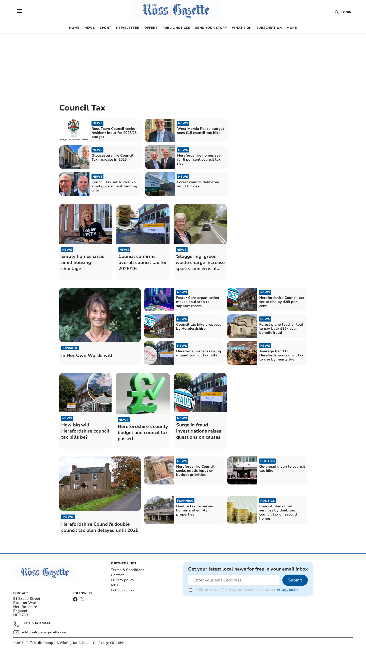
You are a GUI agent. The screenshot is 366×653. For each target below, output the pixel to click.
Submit (295, 580)
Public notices (122, 590)
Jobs (114, 585)
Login (346, 12)
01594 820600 (39, 623)
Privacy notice (287, 590)
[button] (19, 11)
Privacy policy (122, 580)
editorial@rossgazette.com (44, 632)
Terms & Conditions (127, 569)
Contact (117, 575)
